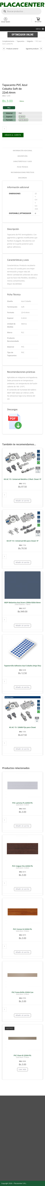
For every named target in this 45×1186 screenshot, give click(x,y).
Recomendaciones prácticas (22, 172)
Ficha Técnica (22, 167)
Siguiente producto (32, 49)
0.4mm (22, 116)
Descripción (22, 156)
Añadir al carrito (13, 135)
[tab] (22, 150)
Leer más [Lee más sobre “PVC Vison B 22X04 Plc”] (22, 1069)
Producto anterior (12, 49)
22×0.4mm (23, 120)
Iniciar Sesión (5, 22)
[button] (38, 28)
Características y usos (22, 161)
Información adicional (22, 151)
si (35, 213)
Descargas (22, 178)
